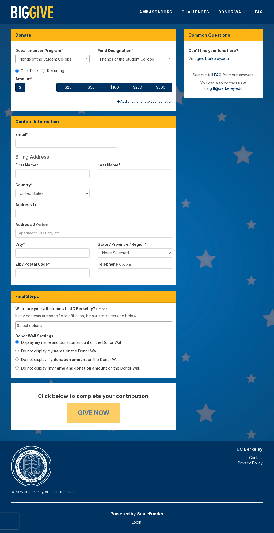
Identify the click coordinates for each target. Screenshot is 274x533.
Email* (21, 134)
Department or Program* (39, 50)
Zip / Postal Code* (32, 264)
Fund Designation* (115, 50)
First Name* (26, 165)
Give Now (93, 413)
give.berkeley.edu (213, 58)
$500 (160, 87)
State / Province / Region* (122, 244)
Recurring (53, 70)
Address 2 (25, 224)
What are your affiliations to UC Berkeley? (55, 309)
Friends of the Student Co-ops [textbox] (44, 59)
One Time (26, 70)
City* (20, 244)
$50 (91, 87)
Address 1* (26, 204)
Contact (256, 457)
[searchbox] (94, 325)
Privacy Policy (250, 463)
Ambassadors (155, 12)
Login (136, 522)
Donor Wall (232, 12)
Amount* (24, 78)
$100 (114, 87)
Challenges (195, 12)
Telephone (108, 264)
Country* (24, 184)
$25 (68, 87)
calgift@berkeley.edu (223, 88)
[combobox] (52, 59)
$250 (137, 87)
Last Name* (109, 165)
